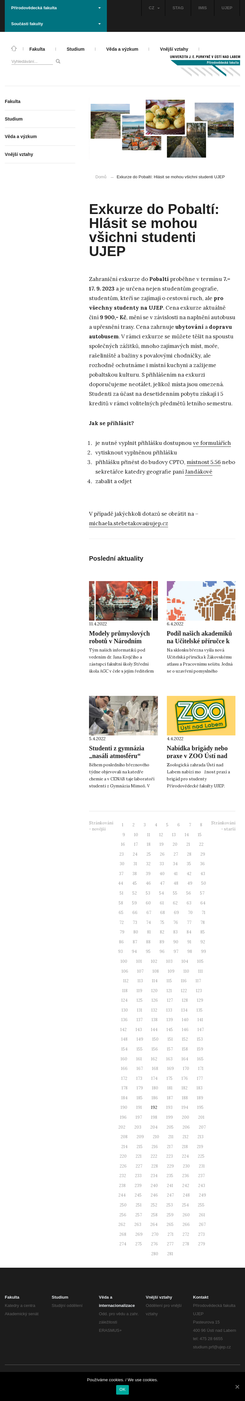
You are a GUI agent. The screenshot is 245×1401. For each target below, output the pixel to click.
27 (176, 854)
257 (138, 1215)
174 (154, 1078)
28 (189, 854)
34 (175, 863)
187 (170, 1098)
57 (202, 893)
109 (171, 971)
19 (162, 844)
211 (171, 1136)
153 (200, 1039)
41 (176, 873)
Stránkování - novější (101, 826)
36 (202, 863)
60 (148, 903)
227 (139, 1166)
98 (189, 951)
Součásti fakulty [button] (56, 23)
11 (148, 834)
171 (201, 1068)
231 (202, 1166)
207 (202, 1127)
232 (122, 1175)
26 (162, 854)
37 (121, 873)
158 (185, 1049)
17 (136, 844)
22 (201, 844)
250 (123, 1205)
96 (162, 951)
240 (154, 1185)
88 (148, 942)
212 (185, 1136)
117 (198, 981)
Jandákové (198, 471)
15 (200, 834)
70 (190, 912)
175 (170, 1078)
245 (138, 1195)
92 (202, 942)
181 (170, 1088)
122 (184, 990)
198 (154, 1117)
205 (170, 1127)
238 (122, 1185)
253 (169, 1205)
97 (176, 951)
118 (125, 990)
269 (139, 1234)
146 (185, 1029)
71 (203, 912)
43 (202, 873)
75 (162, 922)
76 (175, 922)
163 (169, 1059)
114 (155, 981)
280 (154, 1254)
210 (156, 1136)
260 (186, 1215)
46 (148, 883)
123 (199, 990)
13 (174, 834)
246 (154, 1195)
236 (185, 1175)
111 (200, 971)
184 (124, 1098)
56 (188, 893)
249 (202, 1195)
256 (122, 1215)
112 (126, 981)
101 (139, 961)
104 (185, 961)
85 (202, 932)
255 (201, 1205)
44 (120, 883)
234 (154, 1175)
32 (148, 863)
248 (186, 1195)
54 (161, 893)
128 (185, 1000)
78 (202, 922)
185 (140, 1098)
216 (155, 1146)
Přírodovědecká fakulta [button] (56, 7)
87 (135, 942)
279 (201, 1244)
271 (170, 1234)
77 (189, 922)
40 (162, 873)
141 (200, 1019)
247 (170, 1195)
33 (162, 863)
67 (148, 912)
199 (169, 1117)
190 (124, 1107)
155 (140, 1049)
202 (121, 1127)
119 (139, 990)
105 (200, 961)
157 (170, 1049)
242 (185, 1185)
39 (148, 873)
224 (185, 1156)
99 (203, 951)
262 (121, 1224)
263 (137, 1224)
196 (123, 1117)
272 (185, 1234)
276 (154, 1244)
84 (189, 932)
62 (175, 903)
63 (189, 903)
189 (200, 1098)
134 (184, 1010)
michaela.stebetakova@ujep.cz (128, 523)
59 (134, 903)
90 (175, 942)
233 (138, 1175)
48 (176, 883)
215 (140, 1146)
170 (186, 1068)
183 (200, 1088)
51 (121, 893)
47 (162, 883)
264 (154, 1224)
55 (175, 893)
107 (140, 971)
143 (139, 1029)
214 (124, 1146)
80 (135, 932)
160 (124, 1059)
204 (154, 1127)
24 (135, 854)
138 (155, 1019)
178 (125, 1088)
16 (123, 844)
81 (149, 932)
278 (185, 1244)
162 (154, 1059)
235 (170, 1175)
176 (185, 1078)
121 (169, 990)
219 (200, 1146)
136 (124, 1019)
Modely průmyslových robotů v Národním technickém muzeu (119, 641)
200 (185, 1117)
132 (154, 1010)
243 (201, 1185)
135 (200, 1010)
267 (202, 1224)
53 (148, 893)
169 (170, 1068)
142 (123, 1029)
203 (137, 1127)
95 (148, 951)
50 (203, 883)
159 (200, 1049)
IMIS (202, 7)
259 (170, 1215)
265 (170, 1224)
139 (170, 1019)
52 (134, 893)
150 (155, 1039)
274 (122, 1244)
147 (200, 1029)
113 (140, 981)
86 (121, 942)
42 (189, 873)
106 (125, 971)
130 (125, 1010)
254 (185, 1205)
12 (161, 834)
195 (200, 1107)
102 (154, 961)
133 (169, 1010)
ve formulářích (212, 442)
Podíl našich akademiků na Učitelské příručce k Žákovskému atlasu (199, 641)
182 (185, 1088)
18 (149, 844)
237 (201, 1175)
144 (154, 1029)
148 (124, 1039)
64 (202, 903)
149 (140, 1039)
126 (155, 1000)
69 (176, 912)
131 (139, 1010)
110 (186, 971)
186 (155, 1098)
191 (139, 1107)
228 (154, 1166)
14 (187, 834)
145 (170, 1029)
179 (140, 1088)
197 (139, 1117)
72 (121, 922)
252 (154, 1205)
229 (170, 1166)
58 (121, 903)
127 (170, 1000)
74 (148, 922)
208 (124, 1136)
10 (136, 834)
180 (155, 1088)
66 (134, 912)
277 (170, 1244)
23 (121, 854)
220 (123, 1156)
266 (186, 1224)
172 (124, 1078)
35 (189, 863)
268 (122, 1234)
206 (186, 1127)
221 (139, 1156)
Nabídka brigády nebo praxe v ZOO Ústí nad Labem (197, 756)
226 (123, 1166)
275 (138, 1244)
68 (162, 912)
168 (155, 1068)
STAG (178, 7)
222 (154, 1156)
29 (202, 854)
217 (170, 1146)
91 (189, 942)
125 (140, 1000)
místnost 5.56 (204, 462)
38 (134, 873)
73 (135, 922)
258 (154, 1215)
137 (140, 1019)
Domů (101, 176)
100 (124, 961)
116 (184, 981)
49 (189, 883)
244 (122, 1195)
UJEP (227, 7)
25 (148, 854)
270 (155, 1234)
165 (200, 1059)
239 (138, 1185)
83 (175, 932)
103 (169, 961)
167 (140, 1068)
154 (124, 1049)
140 (185, 1019)
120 (154, 990)
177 (200, 1078)
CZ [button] (154, 7)
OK (122, 1389)
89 (162, 942)
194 (185, 1107)
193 (169, 1107)
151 (170, 1039)
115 (169, 981)
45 (134, 883)
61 (162, 903)
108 (155, 971)
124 (124, 1000)
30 (122, 863)
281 (170, 1254)
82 (162, 932)
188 (185, 1098)
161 (139, 1059)
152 (185, 1039)
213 (200, 1136)
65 (121, 912)
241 (170, 1185)
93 (120, 951)
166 (124, 1068)
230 (186, 1166)
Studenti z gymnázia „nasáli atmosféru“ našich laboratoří (116, 756)
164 (185, 1059)
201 (201, 1117)
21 (188, 844)
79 (122, 932)
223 (169, 1156)
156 (155, 1049)
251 (139, 1205)
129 (200, 1000)
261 (202, 1215)
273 (201, 1234)
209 (140, 1136)
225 (201, 1156)
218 (185, 1146)
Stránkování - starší (223, 826)
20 (175, 844)
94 (134, 951)
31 (135, 863)
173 (139, 1078)
